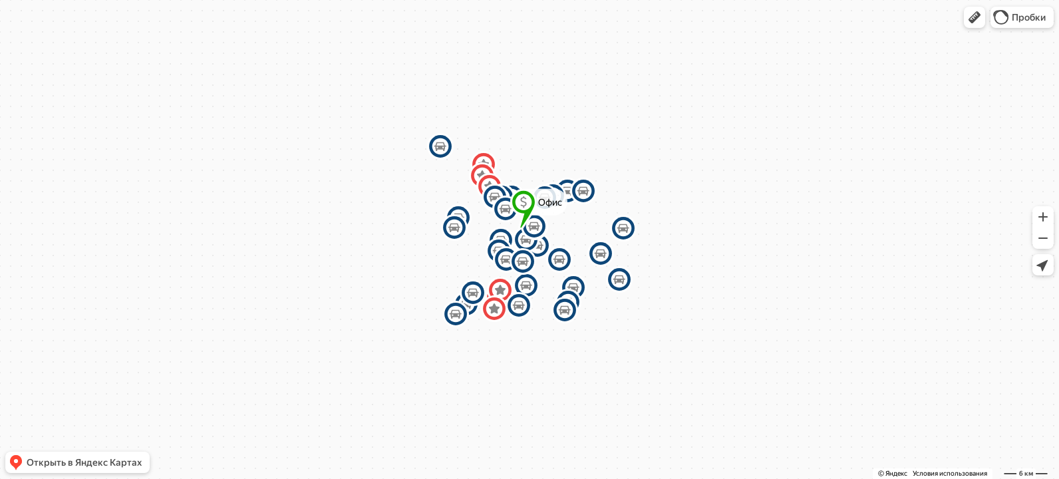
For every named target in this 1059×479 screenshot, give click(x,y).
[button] (974, 17)
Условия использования (950, 473)
